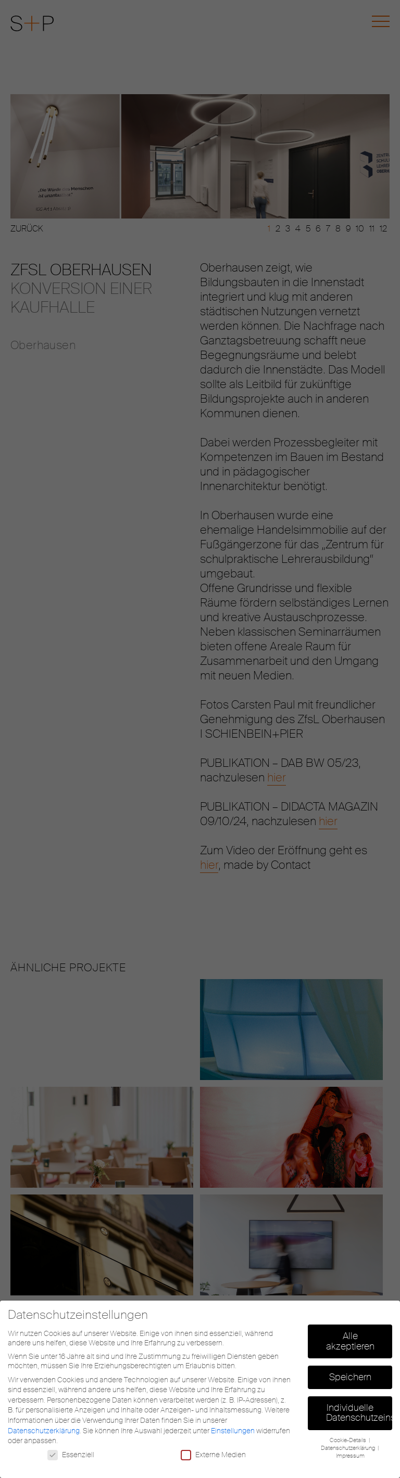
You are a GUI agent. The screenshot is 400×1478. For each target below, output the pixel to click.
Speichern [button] (350, 1377)
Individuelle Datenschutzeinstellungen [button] (359, 1413)
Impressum (350, 1456)
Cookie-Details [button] (349, 1440)
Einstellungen (233, 1430)
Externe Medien (213, 1454)
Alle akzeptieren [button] (350, 1341)
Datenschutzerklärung (44, 1430)
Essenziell (70, 1454)
